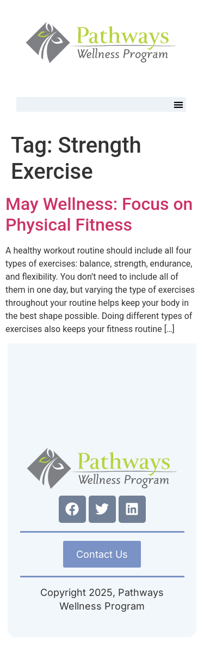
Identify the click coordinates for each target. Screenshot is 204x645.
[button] (178, 104)
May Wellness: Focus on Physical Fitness (99, 214)
